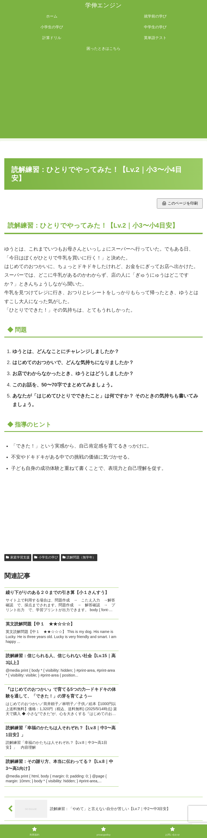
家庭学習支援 (18, 557)
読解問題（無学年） (79, 557)
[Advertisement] (103, 98)
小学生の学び (46, 557)
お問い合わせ (169, 820)
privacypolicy (103, 820)
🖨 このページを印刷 (180, 203)
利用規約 (37, 820)
